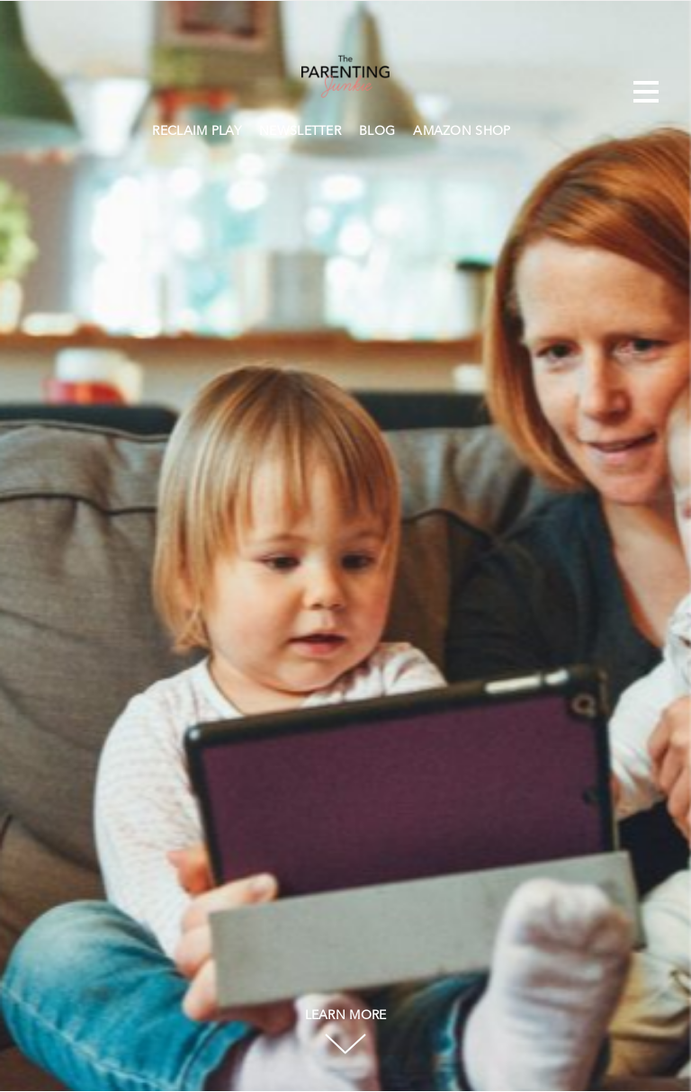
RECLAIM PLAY (196, 131)
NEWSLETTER (300, 131)
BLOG (377, 131)
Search (529, 129)
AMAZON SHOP (461, 131)
